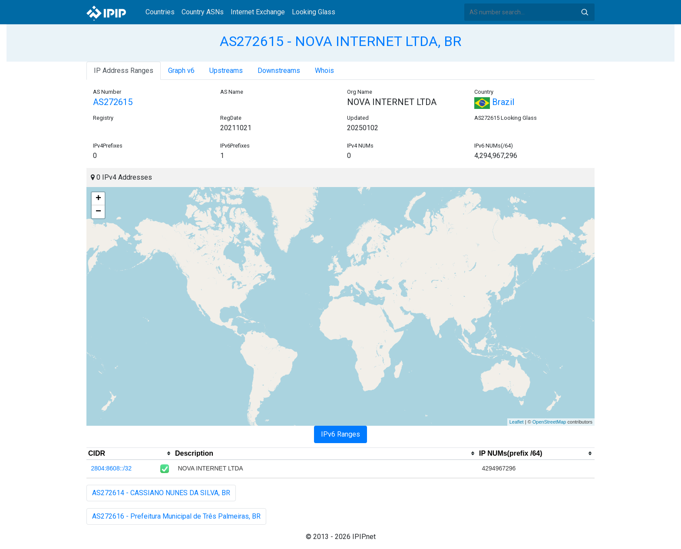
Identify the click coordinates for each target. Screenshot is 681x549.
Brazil (494, 102)
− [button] (98, 211)
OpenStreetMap (549, 421)
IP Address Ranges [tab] (123, 70)
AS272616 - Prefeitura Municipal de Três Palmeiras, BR (176, 516)
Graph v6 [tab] (181, 70)
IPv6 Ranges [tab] (340, 434)
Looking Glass (313, 12)
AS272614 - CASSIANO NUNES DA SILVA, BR (161, 493)
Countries (160, 12)
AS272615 (112, 102)
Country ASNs (203, 12)
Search (584, 12)
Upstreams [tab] (226, 70)
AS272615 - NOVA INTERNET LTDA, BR (340, 41)
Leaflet (516, 421)
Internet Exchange (258, 12)
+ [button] (98, 198)
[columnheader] (129, 453)
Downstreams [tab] (279, 70)
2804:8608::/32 (111, 468)
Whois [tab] (324, 70)
